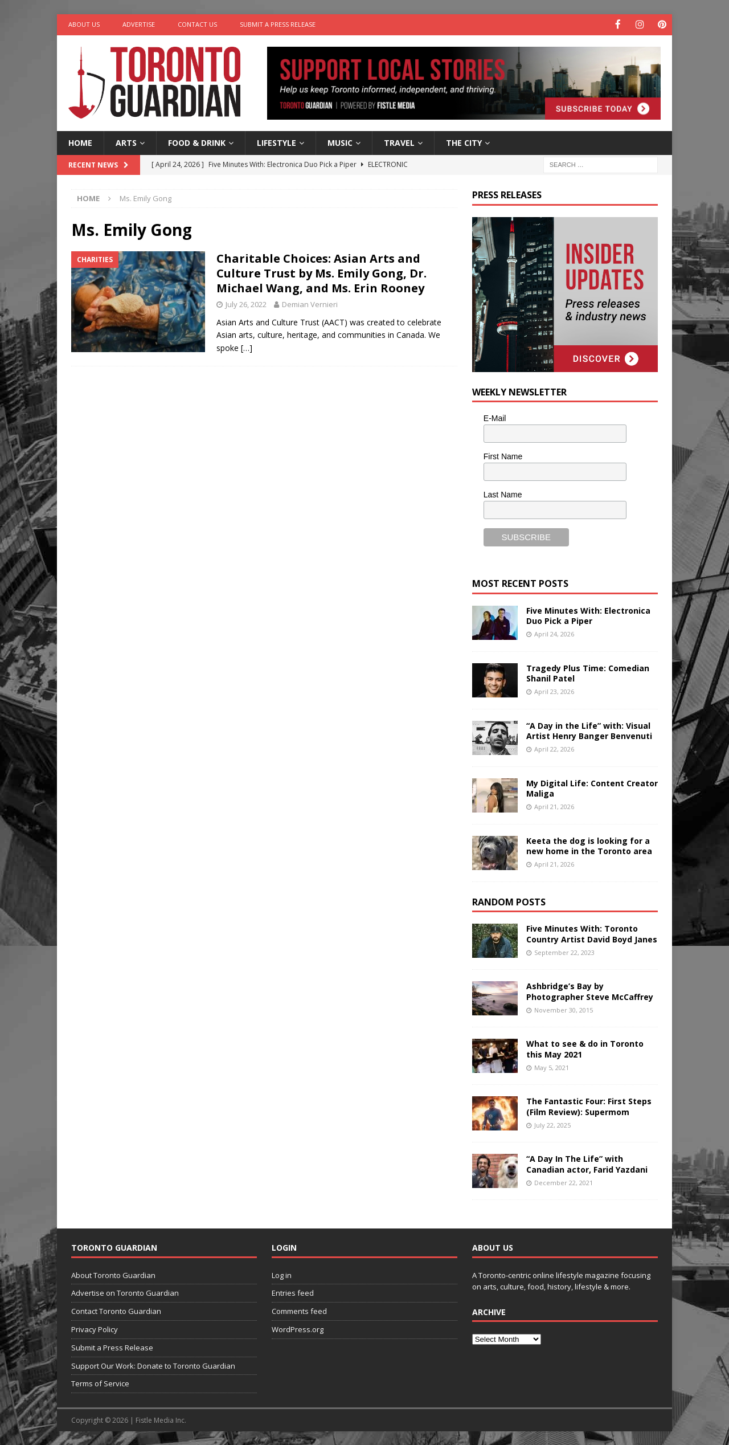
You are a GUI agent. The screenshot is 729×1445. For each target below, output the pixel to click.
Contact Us (197, 24)
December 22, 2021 (563, 1181)
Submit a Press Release (278, 24)
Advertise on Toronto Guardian (125, 1292)
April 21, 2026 (554, 805)
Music (340, 141)
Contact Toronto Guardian (116, 1310)
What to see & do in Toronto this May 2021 (585, 1048)
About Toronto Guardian (113, 1274)
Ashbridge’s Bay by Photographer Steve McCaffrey (589, 990)
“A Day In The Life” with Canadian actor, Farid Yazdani (587, 1163)
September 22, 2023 (564, 951)
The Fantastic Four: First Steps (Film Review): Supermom (589, 1105)
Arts (126, 141)
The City (464, 141)
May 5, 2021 (551, 1066)
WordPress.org (297, 1328)
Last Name (503, 493)
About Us (84, 24)
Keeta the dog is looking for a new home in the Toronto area (589, 844)
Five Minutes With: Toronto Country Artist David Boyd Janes (591, 933)
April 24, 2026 (554, 632)
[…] (246, 346)
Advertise (138, 24)
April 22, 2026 (554, 748)
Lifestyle (276, 141)
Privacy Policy (94, 1328)
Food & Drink (197, 141)
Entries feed (293, 1292)
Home (80, 141)
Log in (282, 1274)
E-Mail (495, 417)
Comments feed (299, 1310)
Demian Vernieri (310, 304)
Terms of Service (100, 1383)
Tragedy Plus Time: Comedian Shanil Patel (587, 672)
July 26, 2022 (246, 304)
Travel (399, 141)
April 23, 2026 (554, 690)
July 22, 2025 (552, 1124)
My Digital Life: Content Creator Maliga (592, 787)
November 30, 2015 (563, 1009)
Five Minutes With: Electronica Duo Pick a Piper (588, 614)
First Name (503, 455)
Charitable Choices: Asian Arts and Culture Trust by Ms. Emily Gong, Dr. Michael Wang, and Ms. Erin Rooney (321, 272)
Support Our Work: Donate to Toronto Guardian (153, 1365)
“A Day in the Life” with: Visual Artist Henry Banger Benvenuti (589, 729)
